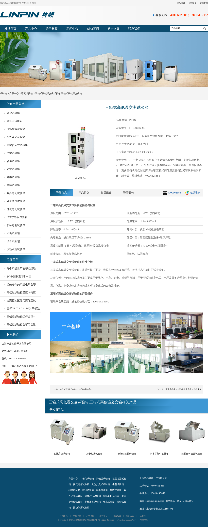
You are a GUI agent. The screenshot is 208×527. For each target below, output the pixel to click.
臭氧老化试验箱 (16, 209)
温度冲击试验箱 (16, 201)
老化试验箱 (13, 113)
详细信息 (61, 192)
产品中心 (31, 28)
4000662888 (174, 192)
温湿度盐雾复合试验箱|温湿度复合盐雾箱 (183, 389)
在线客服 (204, 3)
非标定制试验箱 (16, 225)
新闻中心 (72, 28)
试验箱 (3, 93)
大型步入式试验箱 (17, 145)
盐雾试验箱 (13, 185)
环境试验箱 (27, 93)
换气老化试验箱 (16, 137)
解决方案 (114, 28)
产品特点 (84, 192)
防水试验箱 (13, 169)
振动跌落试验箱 (16, 249)
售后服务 (106, 192)
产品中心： (74, 478)
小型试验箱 (13, 153)
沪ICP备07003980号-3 (126, 520)
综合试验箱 (13, 241)
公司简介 (192, 3)
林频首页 (10, 28)
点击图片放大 (81, 149)
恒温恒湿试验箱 (16, 129)
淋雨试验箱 (13, 177)
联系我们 (181, 3)
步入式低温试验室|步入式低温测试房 (76, 389)
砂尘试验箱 (13, 161)
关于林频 (52, 28)
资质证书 (128, 192)
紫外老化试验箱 (16, 193)
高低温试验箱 (14, 121)
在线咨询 (195, 192)
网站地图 (144, 520)
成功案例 (93, 28)
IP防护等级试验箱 (17, 217)
